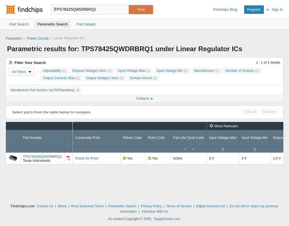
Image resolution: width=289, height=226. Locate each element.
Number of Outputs (242, 71)
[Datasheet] (68, 158)
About (62, 206)
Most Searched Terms (87, 206)
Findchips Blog (225, 9)
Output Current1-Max (61, 78)
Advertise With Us (154, 212)
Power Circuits (38, 38)
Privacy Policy (151, 206)
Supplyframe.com (167, 219)
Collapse (144, 98)
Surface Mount (143, 78)
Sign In (277, 9)
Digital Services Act (210, 206)
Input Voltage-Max (134, 71)
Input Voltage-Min (172, 71)
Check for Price (86, 158)
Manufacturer (206, 71)
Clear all (250, 112)
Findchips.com (24, 9)
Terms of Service (178, 206)
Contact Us (44, 206)
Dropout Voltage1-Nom (92, 71)
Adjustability (54, 71)
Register (254, 9)
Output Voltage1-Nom (105, 78)
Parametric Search (122, 206)
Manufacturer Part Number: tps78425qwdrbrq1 (45, 90)
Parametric (14, 38)
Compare (269, 112)
